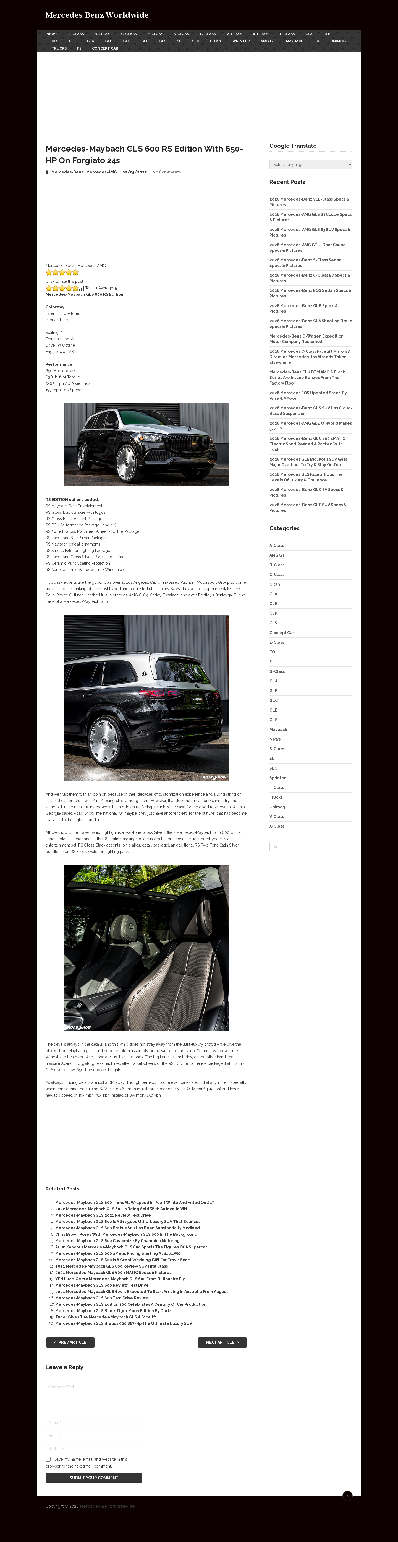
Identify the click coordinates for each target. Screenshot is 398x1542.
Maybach (306, 40)
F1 (107, 46)
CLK (73, 40)
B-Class (103, 34)
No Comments (167, 170)
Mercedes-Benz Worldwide (97, 15)
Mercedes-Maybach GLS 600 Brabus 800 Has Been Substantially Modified (127, 1226)
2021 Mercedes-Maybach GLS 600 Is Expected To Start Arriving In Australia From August (141, 1289)
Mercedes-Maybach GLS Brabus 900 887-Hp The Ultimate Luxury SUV (123, 1321)
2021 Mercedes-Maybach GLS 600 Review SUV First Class (111, 1264)
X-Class (267, 34)
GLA (92, 40)
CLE (336, 34)
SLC (203, 40)
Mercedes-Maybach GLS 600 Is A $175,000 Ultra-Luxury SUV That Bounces (127, 1219)
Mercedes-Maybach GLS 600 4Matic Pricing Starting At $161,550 (117, 1251)
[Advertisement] (199, 91)
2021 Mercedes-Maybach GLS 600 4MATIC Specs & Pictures (113, 1270)
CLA (317, 34)
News (51, 34)
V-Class (240, 34)
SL (186, 40)
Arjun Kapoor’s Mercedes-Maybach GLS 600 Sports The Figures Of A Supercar (131, 1245)
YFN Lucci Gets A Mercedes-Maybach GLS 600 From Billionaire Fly (120, 1276)
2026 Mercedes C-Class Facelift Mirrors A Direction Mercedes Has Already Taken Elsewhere (309, 354)
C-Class (131, 34)
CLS (54, 40)
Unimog (59, 46)
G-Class (213, 34)
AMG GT (278, 40)
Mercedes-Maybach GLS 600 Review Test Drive (102, 1283)
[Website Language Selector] (310, 162)
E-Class (158, 34)
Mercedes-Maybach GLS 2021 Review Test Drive (103, 1213)
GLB (111, 40)
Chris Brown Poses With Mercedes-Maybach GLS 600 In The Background (126, 1232)
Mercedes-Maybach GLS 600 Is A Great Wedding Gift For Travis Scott (123, 1257)
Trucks (86, 46)
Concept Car (134, 46)
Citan (223, 40)
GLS (168, 40)
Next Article (222, 1340)
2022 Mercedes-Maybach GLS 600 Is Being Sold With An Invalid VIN (121, 1206)
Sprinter (250, 40)
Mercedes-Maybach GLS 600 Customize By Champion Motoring (117, 1238)
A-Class (76, 34)
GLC (130, 40)
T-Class (294, 34)
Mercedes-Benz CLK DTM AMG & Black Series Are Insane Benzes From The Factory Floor (307, 375)
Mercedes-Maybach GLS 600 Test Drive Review (102, 1296)
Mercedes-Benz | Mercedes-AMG (84, 170)
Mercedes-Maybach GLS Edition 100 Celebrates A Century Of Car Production (130, 1302)
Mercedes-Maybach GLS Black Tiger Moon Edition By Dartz (113, 1308)
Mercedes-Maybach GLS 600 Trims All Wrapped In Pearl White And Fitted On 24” (134, 1200)
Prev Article (70, 1340)
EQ (329, 40)
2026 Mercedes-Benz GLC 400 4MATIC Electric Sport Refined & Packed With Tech (307, 442)
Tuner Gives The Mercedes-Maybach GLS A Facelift (106, 1315)
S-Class (185, 34)
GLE (149, 40)
